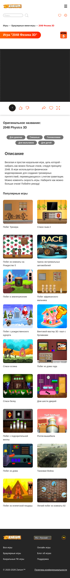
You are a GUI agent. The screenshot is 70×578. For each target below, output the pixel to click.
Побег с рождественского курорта (18, 320)
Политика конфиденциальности (50, 569)
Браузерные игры (12, 553)
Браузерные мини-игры (23, 25)
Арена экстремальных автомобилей (52, 251)
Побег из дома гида (52, 353)
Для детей (46, 143)
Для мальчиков (26, 143)
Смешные (35, 137)
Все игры (7, 547)
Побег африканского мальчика (52, 285)
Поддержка (43, 559)
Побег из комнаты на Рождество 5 (18, 251)
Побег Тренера (18, 214)
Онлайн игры (44, 547)
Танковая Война (52, 458)
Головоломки (53, 137)
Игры (5, 25)
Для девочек (16, 137)
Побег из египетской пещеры (18, 493)
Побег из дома (18, 458)
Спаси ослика (18, 353)
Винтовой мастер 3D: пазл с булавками (52, 320)
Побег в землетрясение (18, 284)
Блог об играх (44, 553)
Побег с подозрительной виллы (18, 425)
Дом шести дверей (52, 388)
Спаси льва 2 (52, 214)
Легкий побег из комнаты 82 (52, 493)
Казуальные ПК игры (13, 559)
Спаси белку (18, 388)
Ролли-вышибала (52, 423)
